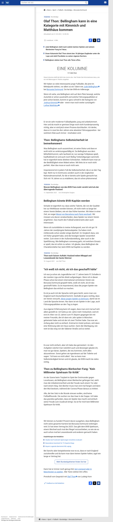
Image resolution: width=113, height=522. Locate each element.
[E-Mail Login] (105, 3)
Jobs (18, 518)
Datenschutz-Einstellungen (26, 517)
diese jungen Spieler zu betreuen (75, 299)
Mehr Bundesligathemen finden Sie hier (71, 462)
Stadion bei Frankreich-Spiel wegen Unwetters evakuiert (63, 440)
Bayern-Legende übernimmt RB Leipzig (58, 446)
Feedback (55, 483)
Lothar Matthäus (51, 105)
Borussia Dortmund (80, 10)
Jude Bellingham (91, 86)
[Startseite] (7, 2)
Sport (54, 10)
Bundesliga (68, 10)
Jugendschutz (5, 518)
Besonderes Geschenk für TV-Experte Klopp (59, 443)
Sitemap (13, 518)
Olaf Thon (73, 73)
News (49, 10)
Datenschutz (13, 517)
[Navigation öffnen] (2, 2)
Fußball (60, 10)
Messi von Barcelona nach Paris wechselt (73, 214)
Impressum (4, 517)
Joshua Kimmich (51, 102)
